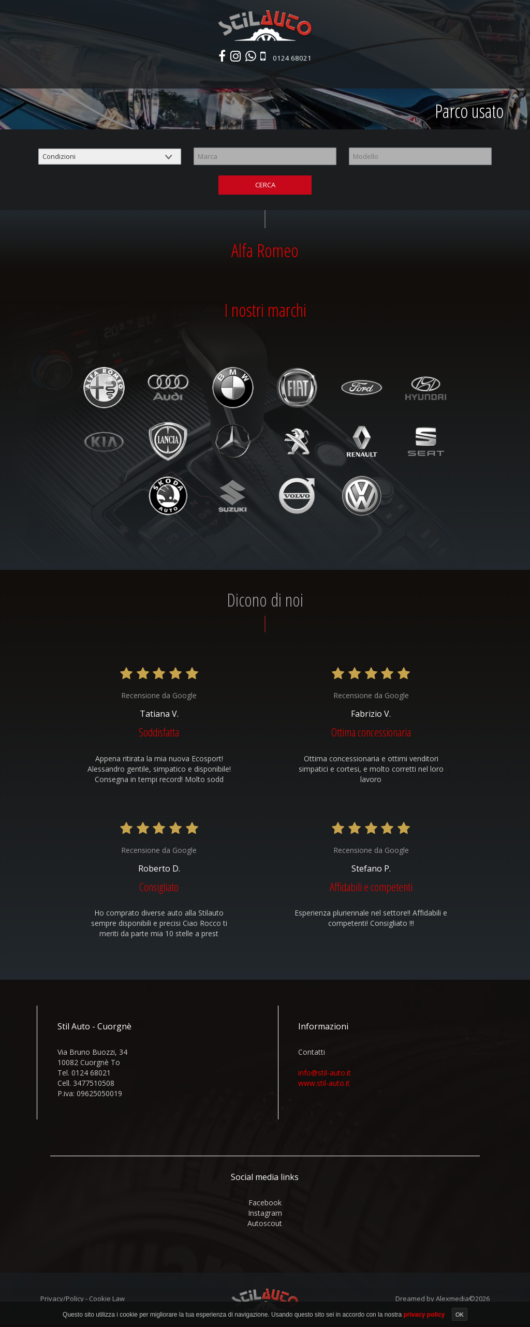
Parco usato (183, 76)
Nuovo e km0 (130, 76)
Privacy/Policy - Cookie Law (82, 1301)
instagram (265, 1215)
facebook (265, 1205)
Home (90, 76)
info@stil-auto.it (324, 1075)
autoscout (264, 1226)
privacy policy (424, 1314)
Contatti (434, 76)
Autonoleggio (316, 76)
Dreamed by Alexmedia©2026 (442, 1301)
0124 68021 (294, 59)
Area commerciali (380, 76)
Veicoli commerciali (248, 76)
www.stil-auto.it (324, 1085)
